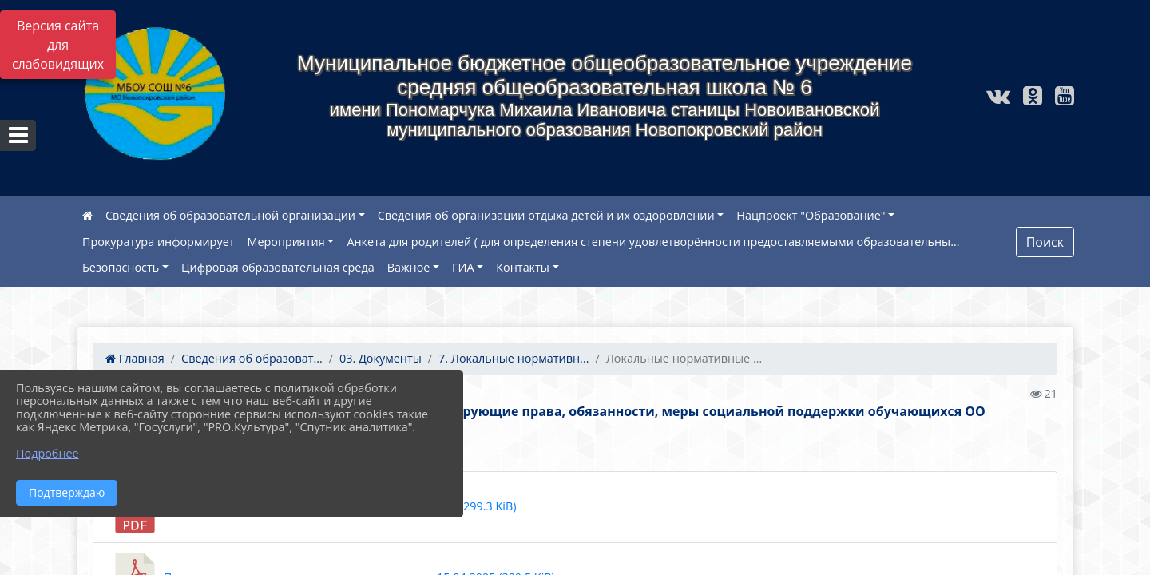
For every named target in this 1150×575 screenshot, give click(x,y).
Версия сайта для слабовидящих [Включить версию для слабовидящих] (58, 45)
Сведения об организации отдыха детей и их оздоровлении (546, 215)
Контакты (522, 267)
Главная (135, 358)
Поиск (1045, 242)
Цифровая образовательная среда (278, 267)
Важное (408, 267)
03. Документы (380, 358)
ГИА (463, 267)
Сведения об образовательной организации (230, 215)
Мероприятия (286, 241)
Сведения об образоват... (252, 358)
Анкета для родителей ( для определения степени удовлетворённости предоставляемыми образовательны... (653, 241)
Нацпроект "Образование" (810, 215)
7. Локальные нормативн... (513, 358)
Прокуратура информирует (158, 241)
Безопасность (120, 267)
